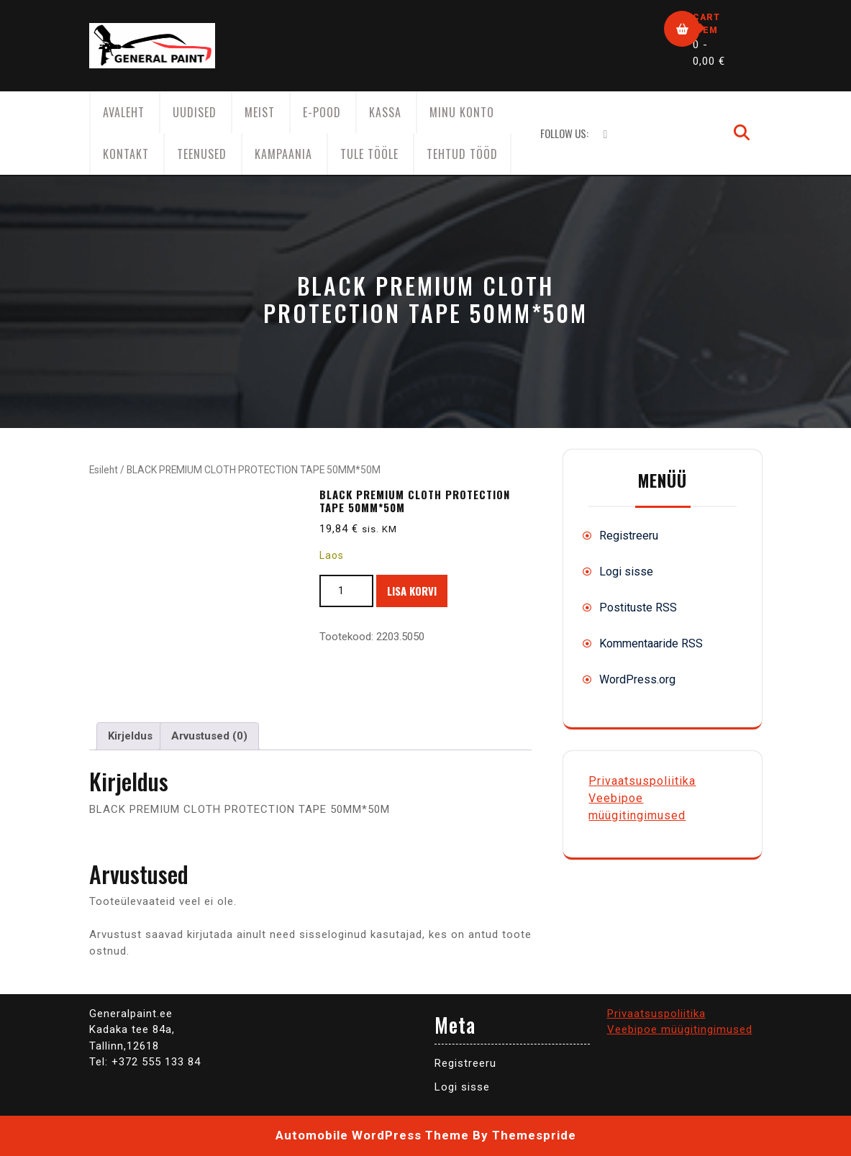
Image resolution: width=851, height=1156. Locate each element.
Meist (260, 112)
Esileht (103, 469)
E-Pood (322, 112)
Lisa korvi (412, 591)
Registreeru (628, 535)
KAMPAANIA (283, 154)
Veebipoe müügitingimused (679, 1029)
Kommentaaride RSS (651, 643)
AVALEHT (124, 112)
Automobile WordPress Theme (372, 1135)
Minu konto (461, 112)
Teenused (202, 154)
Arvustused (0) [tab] (209, 735)
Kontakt (126, 154)
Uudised (195, 112)
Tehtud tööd (462, 154)
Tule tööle (369, 154)
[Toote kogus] (346, 591)
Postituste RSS (638, 607)
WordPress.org (637, 679)
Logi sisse (626, 571)
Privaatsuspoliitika (642, 781)
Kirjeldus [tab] (130, 735)
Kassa (385, 112)
